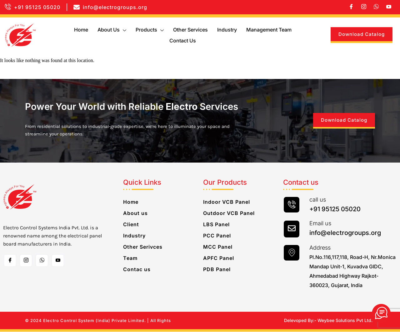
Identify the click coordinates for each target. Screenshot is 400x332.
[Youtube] (388, 7)
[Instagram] (363, 7)
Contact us (182, 40)
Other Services (190, 30)
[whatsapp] (376, 7)
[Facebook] (351, 7)
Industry (227, 30)
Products (150, 30)
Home (81, 30)
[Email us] (291, 229)
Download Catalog (361, 34)
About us (112, 30)
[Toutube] (58, 261)
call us (317, 200)
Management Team (269, 30)
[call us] (291, 205)
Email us (320, 223)
